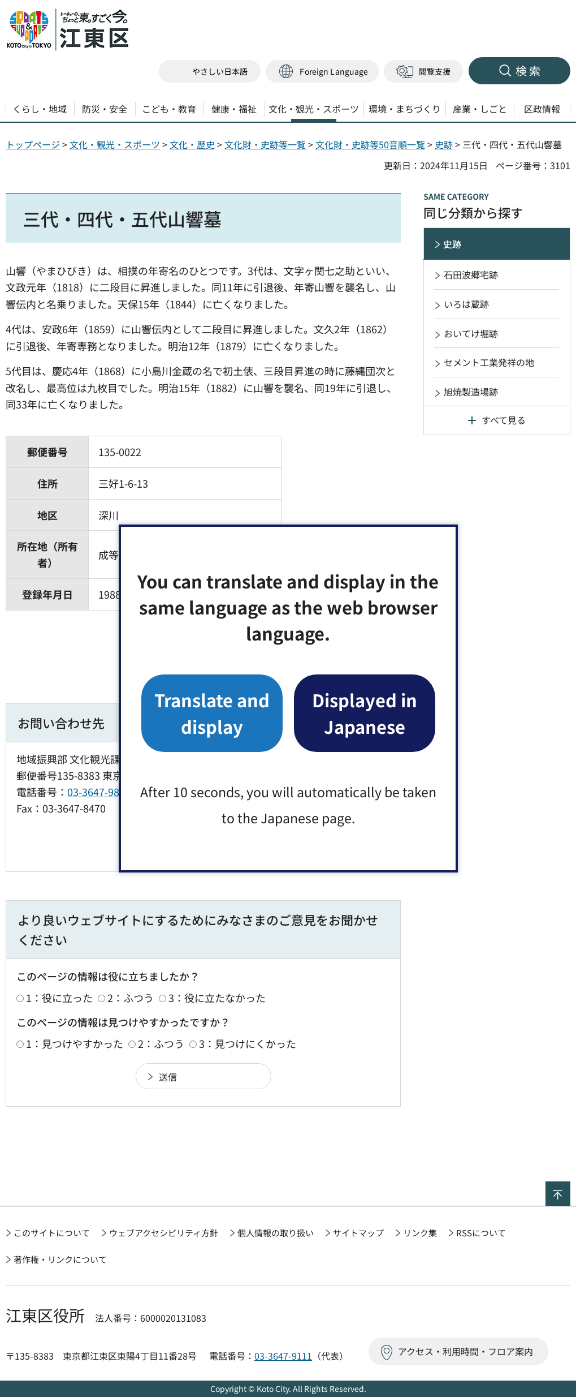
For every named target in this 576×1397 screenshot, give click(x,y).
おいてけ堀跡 (471, 333)
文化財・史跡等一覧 (265, 144)
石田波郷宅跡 (471, 274)
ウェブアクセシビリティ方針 (163, 1233)
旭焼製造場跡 (471, 391)
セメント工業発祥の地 (489, 362)
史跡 (444, 144)
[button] (322, 71)
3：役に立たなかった (217, 997)
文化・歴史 (192, 144)
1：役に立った (59, 997)
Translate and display (212, 712)
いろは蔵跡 (466, 304)
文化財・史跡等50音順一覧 (370, 144)
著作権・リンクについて (60, 1259)
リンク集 (420, 1233)
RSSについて (481, 1233)
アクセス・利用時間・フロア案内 (465, 1351)
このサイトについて (52, 1233)
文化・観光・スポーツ (115, 144)
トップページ (33, 144)
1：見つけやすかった (74, 1043)
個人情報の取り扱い (275, 1233)
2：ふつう (130, 997)
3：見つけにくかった (247, 1043)
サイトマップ (358, 1233)
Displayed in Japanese (364, 712)
